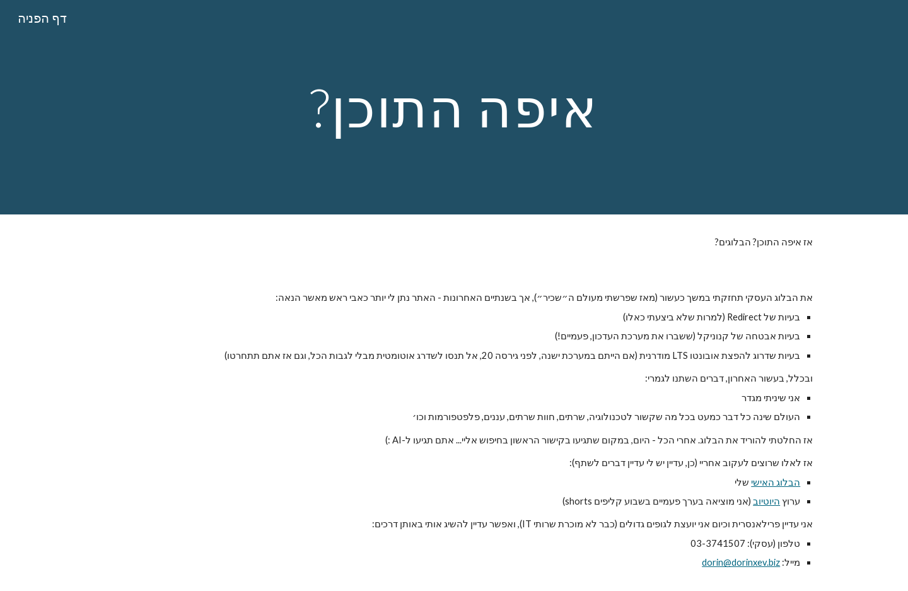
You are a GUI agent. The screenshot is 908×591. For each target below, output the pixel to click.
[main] (454, 107)
